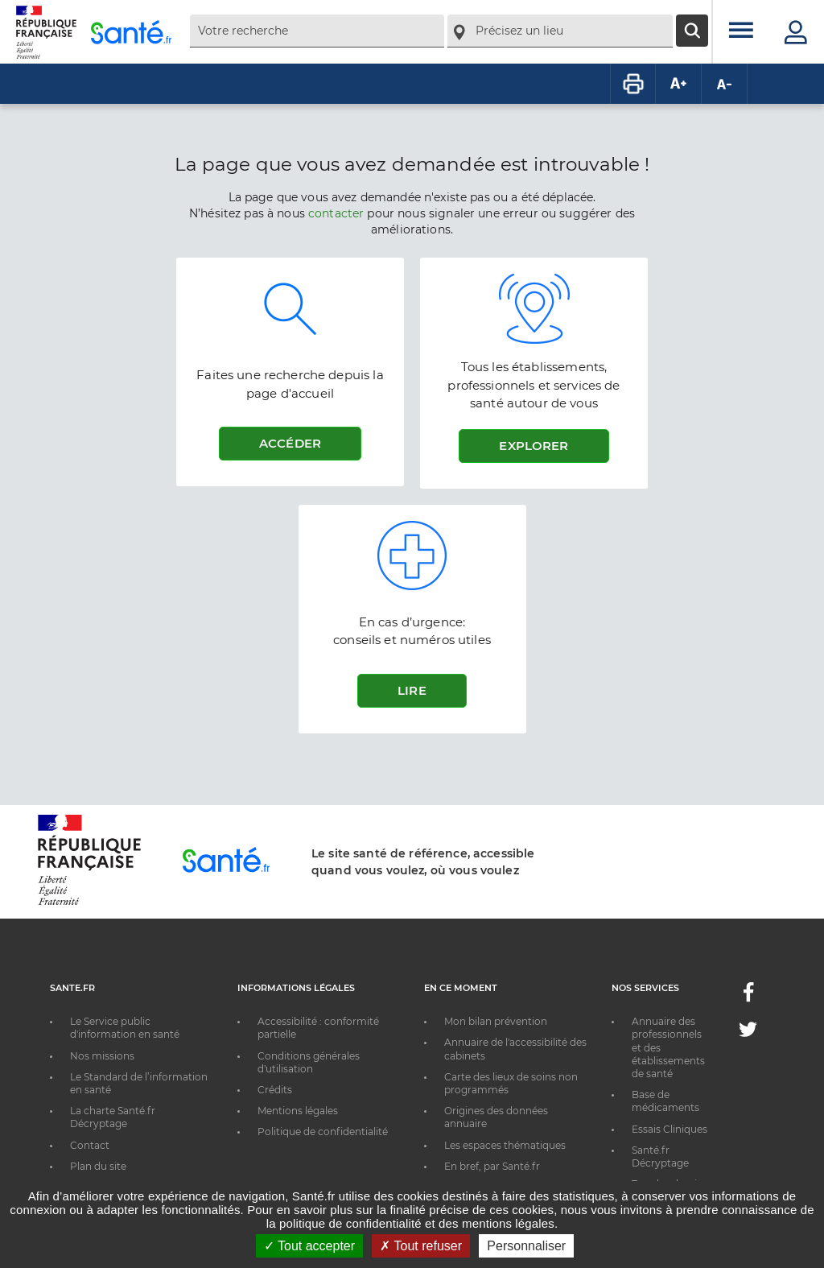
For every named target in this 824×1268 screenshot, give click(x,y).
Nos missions (102, 1056)
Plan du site (98, 1166)
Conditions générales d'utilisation (309, 1062)
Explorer (533, 445)
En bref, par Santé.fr (492, 1166)
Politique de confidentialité (323, 1132)
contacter (336, 213)
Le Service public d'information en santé (124, 1027)
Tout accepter (309, 1246)
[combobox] (317, 30)
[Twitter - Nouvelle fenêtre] (748, 1032)
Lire (412, 690)
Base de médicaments (665, 1100)
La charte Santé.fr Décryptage (112, 1117)
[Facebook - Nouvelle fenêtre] (748, 997)
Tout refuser (421, 1246)
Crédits (275, 1090)
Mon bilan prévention (495, 1021)
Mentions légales (298, 1111)
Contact (89, 1145)
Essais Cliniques (669, 1129)
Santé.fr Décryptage (660, 1156)
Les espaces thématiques (505, 1145)
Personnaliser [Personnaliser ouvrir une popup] (526, 1246)
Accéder (290, 443)
